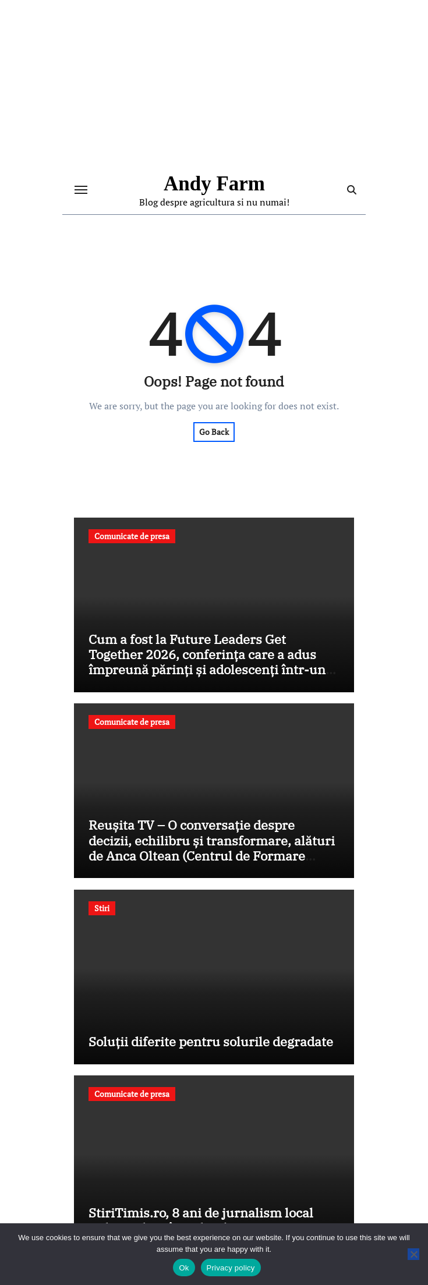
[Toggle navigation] (81, 189)
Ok (184, 1267)
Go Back (214, 431)
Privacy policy (231, 1267)
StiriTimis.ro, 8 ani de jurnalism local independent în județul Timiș (201, 1220)
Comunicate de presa (131, 535)
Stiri (101, 908)
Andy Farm (214, 183)
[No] (413, 1254)
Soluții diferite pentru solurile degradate (211, 1041)
